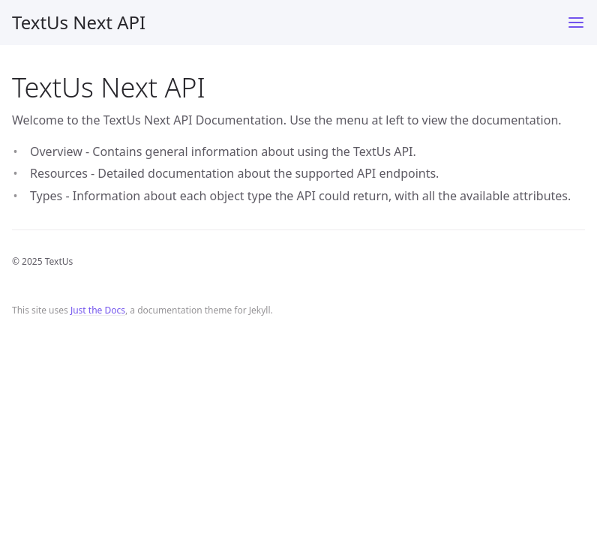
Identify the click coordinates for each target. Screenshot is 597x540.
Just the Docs (97, 310)
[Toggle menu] (576, 22)
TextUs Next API (79, 22)
